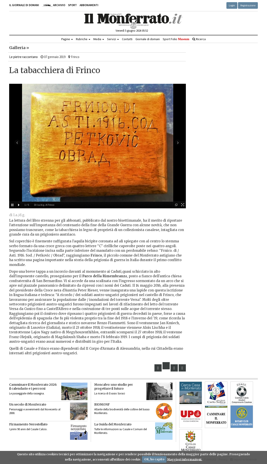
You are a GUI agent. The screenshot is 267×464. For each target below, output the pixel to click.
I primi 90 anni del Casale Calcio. (28, 429)
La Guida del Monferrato (113, 424)
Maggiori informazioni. (184, 459)
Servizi (113, 39)
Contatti (127, 39)
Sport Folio (176, 39)
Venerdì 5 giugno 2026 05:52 (132, 31)
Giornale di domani (147, 39)
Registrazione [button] (247, 5)
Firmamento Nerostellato (28, 424)
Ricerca (199, 39)
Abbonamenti (89, 5)
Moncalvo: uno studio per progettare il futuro (113, 386)
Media (98, 39)
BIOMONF (102, 404)
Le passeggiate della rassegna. (26, 393)
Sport (72, 5)
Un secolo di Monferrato (27, 404)
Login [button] (232, 5)
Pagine (67, 39)
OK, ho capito (154, 459)
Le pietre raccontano (23, 57)
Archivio (53, 5)
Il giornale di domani (24, 5)
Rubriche (83, 39)
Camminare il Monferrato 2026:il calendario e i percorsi (33, 386)
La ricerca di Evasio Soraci (109, 393)
